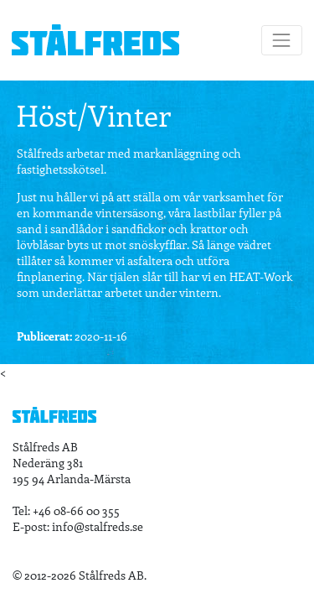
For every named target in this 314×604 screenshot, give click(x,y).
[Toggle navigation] (281, 40)
